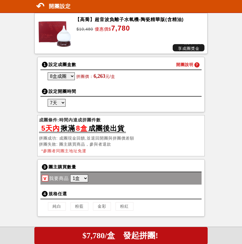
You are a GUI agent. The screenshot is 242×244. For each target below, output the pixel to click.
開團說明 (184, 64)
